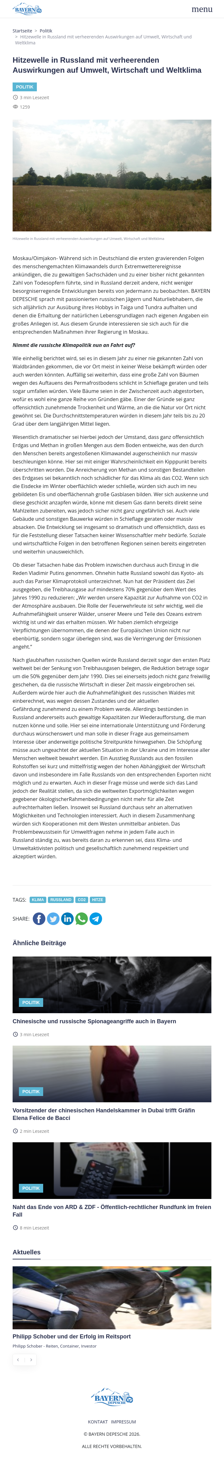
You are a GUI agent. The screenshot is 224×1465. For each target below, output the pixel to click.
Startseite (22, 31)
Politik (46, 31)
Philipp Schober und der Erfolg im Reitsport (72, 1336)
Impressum (123, 1422)
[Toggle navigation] (205, 9)
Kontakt (98, 1422)
